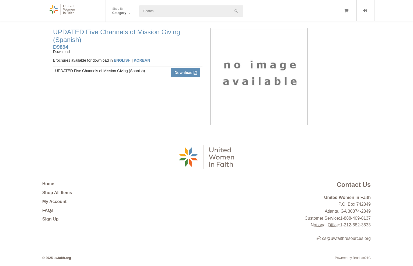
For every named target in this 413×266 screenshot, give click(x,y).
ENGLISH (122, 60)
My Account (54, 201)
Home (48, 183)
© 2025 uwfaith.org (56, 258)
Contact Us (354, 184)
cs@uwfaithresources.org (344, 238)
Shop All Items (57, 192)
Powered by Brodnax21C (353, 258)
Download (185, 73)
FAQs (48, 210)
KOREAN (142, 60)
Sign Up (50, 219)
